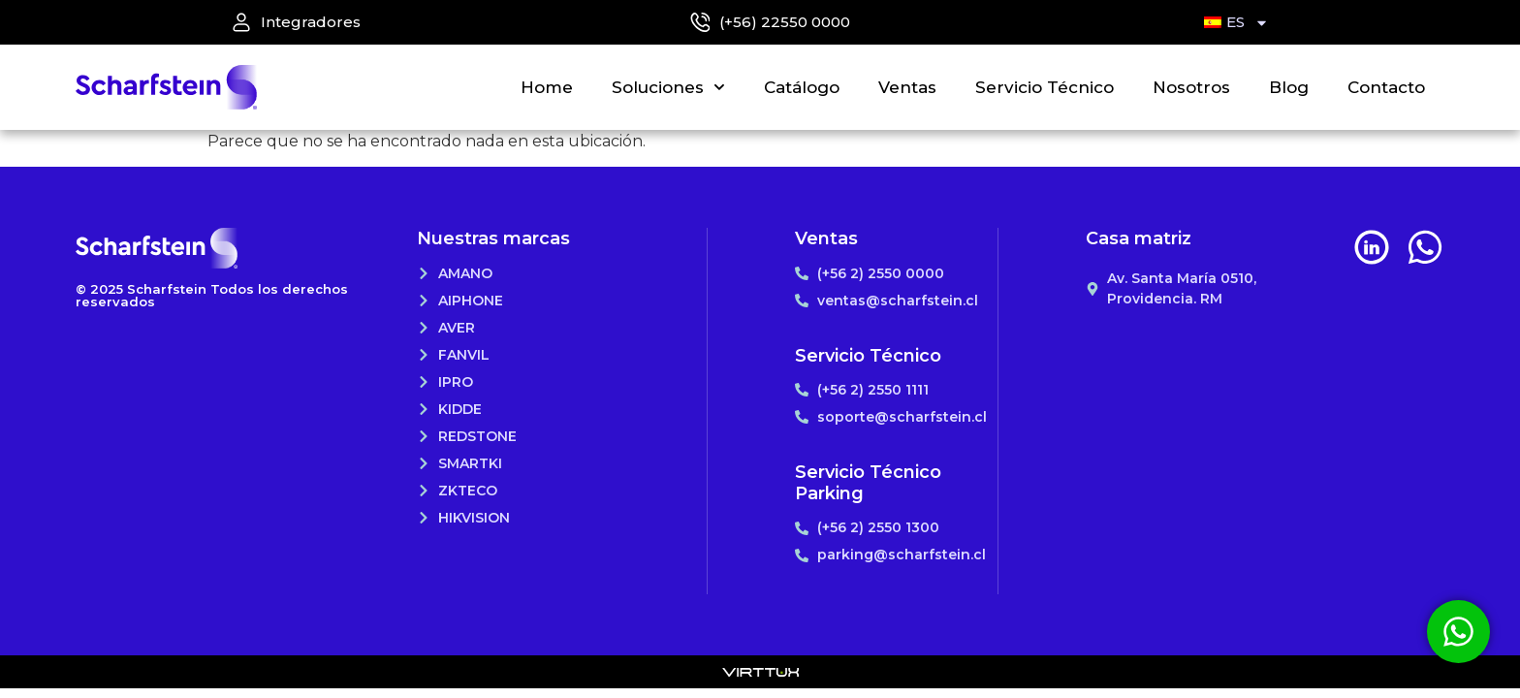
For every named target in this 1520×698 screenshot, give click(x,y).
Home (547, 87)
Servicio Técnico (1044, 87)
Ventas (907, 87)
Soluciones (668, 87)
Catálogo (801, 87)
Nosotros (1191, 87)
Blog (1289, 87)
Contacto (1386, 87)
